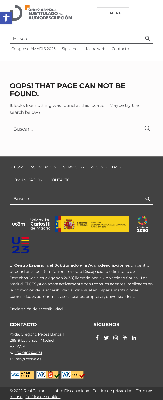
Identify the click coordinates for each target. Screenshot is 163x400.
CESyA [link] (17, 167)
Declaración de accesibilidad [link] (36, 309)
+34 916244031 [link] (28, 352)
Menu (116, 13)
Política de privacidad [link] (112, 390)
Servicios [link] (73, 167)
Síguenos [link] (70, 48)
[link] (6, 18)
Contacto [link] (120, 48)
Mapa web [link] (95, 48)
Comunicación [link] (27, 180)
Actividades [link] (43, 167)
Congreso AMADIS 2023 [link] (33, 48)
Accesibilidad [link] (106, 167)
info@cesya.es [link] (28, 359)
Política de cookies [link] (42, 396)
